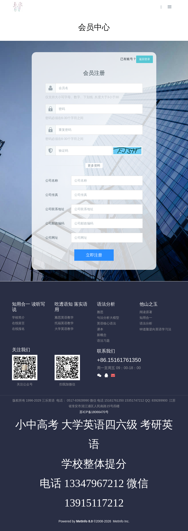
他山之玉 (149, 304)
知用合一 (146, 317)
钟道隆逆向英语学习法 (155, 329)
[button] (127, 150)
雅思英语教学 (64, 317)
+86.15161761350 (119, 360)
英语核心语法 (106, 323)
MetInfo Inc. (121, 521)
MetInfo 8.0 (84, 521)
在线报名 (18, 329)
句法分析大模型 (108, 317)
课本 (100, 329)
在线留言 (18, 323)
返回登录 (144, 59)
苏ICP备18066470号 (94, 412)
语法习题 (103, 340)
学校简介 (18, 317)
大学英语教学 (64, 329)
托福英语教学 (64, 323)
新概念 (101, 335)
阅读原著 (146, 312)
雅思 (100, 312)
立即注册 (94, 255)
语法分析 (106, 304)
